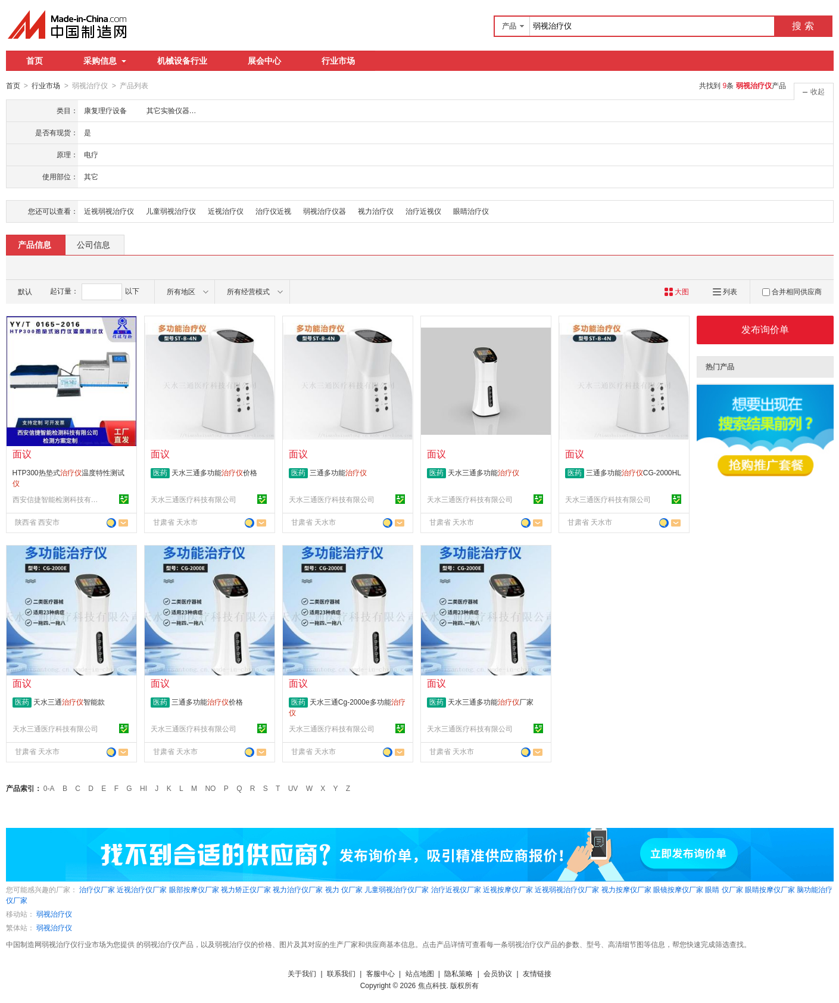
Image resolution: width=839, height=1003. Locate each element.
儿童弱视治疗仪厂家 (396, 889)
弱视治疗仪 (54, 913)
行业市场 (338, 61)
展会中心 (264, 61)
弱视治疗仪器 (324, 211)
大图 (677, 291)
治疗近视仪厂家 (456, 889)
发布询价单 (765, 329)
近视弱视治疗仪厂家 (567, 889)
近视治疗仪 (226, 211)
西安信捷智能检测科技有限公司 (57, 499)
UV (293, 788)
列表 (725, 291)
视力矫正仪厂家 (246, 889)
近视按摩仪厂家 (508, 889)
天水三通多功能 (483, 472)
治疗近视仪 (423, 211)
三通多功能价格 (207, 701)
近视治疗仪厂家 (142, 889)
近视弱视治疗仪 (109, 211)
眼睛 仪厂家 (724, 889)
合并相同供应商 (792, 291)
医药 (160, 472)
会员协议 (498, 973)
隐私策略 (458, 973)
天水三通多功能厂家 (491, 701)
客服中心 (380, 973)
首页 (34, 61)
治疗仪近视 (273, 211)
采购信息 (104, 61)
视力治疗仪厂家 (298, 889)
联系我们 (341, 973)
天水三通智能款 (69, 701)
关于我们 (302, 973)
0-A (49, 788)
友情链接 (537, 973)
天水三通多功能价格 (214, 472)
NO (210, 788)
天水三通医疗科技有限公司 (193, 499)
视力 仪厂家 (344, 889)
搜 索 (802, 26)
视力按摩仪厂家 (626, 889)
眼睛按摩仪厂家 (770, 889)
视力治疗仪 (376, 211)
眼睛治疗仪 (471, 211)
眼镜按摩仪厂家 (678, 889)
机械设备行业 (182, 61)
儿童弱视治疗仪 (171, 211)
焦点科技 (432, 985)
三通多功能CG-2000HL (633, 472)
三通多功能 (338, 472)
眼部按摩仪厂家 (194, 889)
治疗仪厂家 (97, 889)
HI (143, 788)
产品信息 (34, 244)
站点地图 (420, 973)
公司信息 (93, 244)
